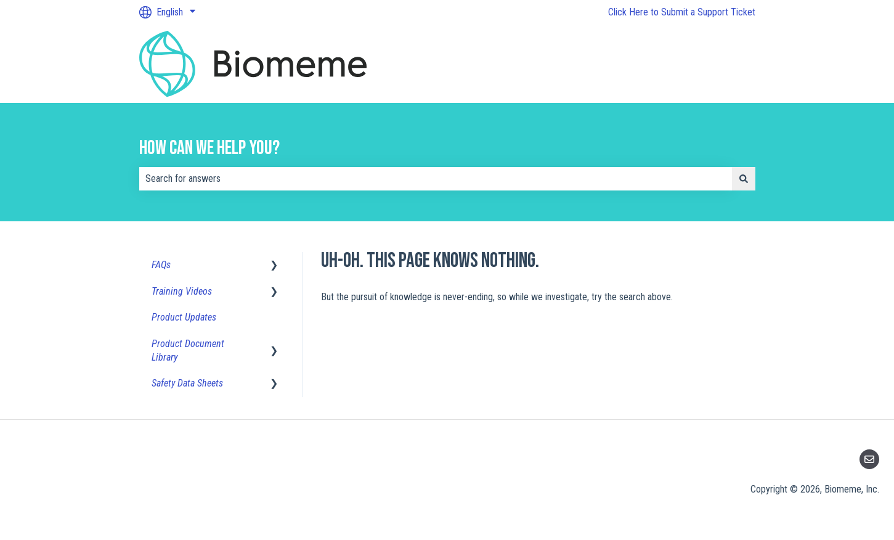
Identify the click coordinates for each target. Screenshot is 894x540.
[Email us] (869, 459)
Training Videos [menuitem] (182, 291)
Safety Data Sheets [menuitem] (187, 383)
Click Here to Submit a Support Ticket (681, 12)
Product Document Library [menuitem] (188, 350)
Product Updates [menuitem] (184, 317)
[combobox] (435, 178)
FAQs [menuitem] (161, 265)
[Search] (743, 178)
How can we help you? (209, 148)
